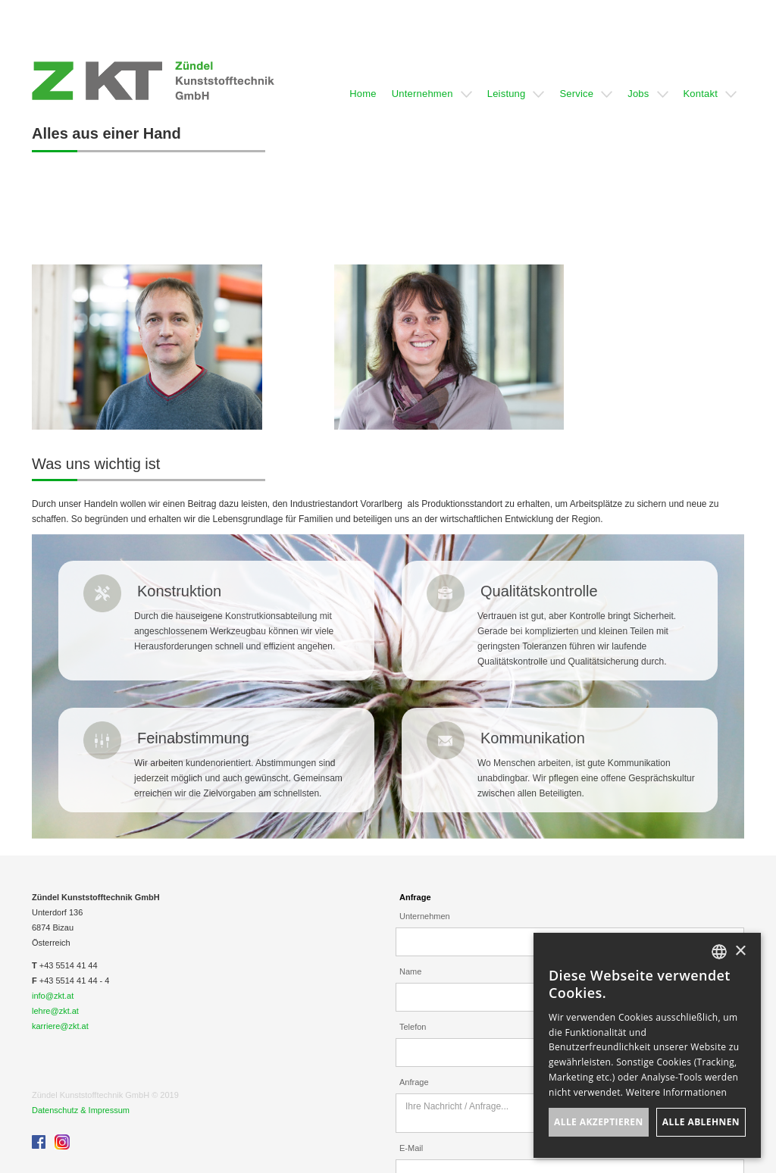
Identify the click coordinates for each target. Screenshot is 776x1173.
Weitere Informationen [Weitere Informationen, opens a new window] (677, 1092)
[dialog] (647, 1045)
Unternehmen (424, 916)
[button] (362, 81)
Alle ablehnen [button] (701, 1121)
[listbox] (719, 951)
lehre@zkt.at (55, 1010)
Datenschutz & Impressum (81, 1110)
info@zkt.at (53, 995)
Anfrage (415, 897)
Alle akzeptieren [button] (598, 1121)
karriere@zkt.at (60, 1026)
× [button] (740, 951)
